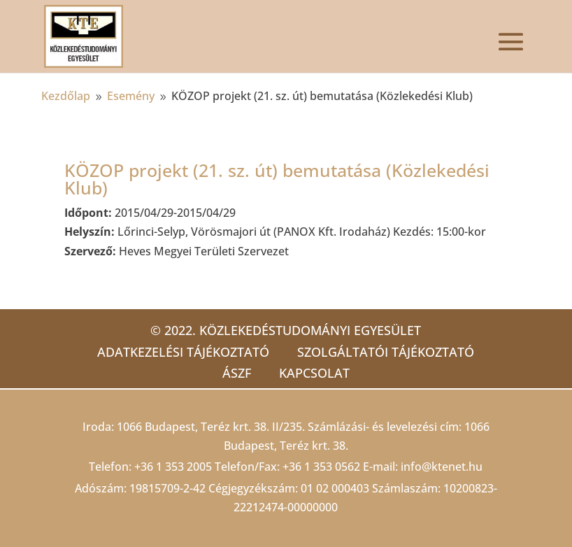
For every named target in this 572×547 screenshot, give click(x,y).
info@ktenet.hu (441, 466)
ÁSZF (236, 372)
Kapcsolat (314, 372)
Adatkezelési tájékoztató (183, 351)
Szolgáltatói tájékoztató (385, 351)
